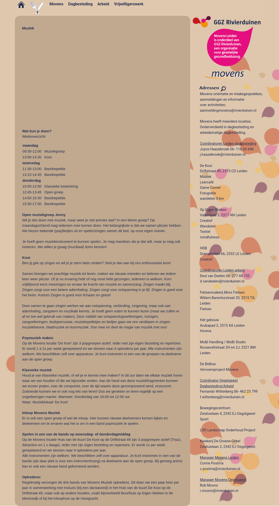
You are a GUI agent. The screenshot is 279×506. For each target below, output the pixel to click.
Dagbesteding (80, 4)
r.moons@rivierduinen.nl (219, 490)
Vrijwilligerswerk (128, 4)
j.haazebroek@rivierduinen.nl (222, 154)
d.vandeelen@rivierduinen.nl (222, 281)
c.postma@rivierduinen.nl (220, 469)
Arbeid (103, 4)
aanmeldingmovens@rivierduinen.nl (228, 110)
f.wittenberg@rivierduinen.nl (222, 397)
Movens (56, 4)
